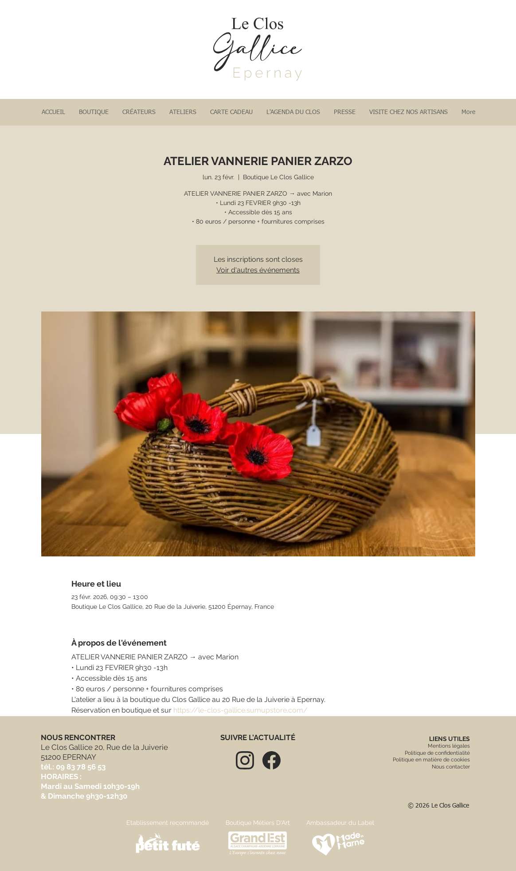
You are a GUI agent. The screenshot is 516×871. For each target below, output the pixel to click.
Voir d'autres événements (258, 270)
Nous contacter (451, 767)
